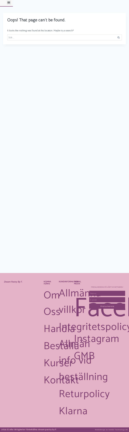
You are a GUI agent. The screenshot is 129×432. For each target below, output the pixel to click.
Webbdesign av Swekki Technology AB (108, 429)
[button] (88, 6)
